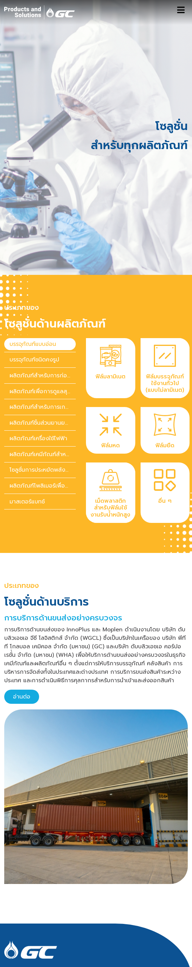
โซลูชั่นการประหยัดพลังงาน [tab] (42, 413)
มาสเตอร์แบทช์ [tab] (27, 445)
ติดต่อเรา (15, 961)
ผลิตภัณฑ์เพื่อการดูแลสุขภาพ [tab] (43, 335)
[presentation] (40, 288)
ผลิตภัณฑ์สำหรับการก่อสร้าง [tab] (43, 319)
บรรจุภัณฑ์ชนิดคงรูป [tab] (34, 303)
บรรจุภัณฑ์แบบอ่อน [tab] (33, 287)
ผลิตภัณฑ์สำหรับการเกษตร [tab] (43, 350)
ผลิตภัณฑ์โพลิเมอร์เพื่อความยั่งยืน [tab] (43, 429)
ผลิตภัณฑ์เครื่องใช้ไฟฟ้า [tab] (38, 382)
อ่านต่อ (21, 640)
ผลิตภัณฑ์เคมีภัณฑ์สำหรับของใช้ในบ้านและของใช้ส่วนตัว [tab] (43, 398)
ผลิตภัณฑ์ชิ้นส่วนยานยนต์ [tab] (41, 366)
